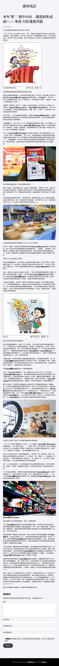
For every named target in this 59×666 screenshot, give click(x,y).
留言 (5, 602)
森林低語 (29, 6)
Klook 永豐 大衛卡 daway (32, 125)
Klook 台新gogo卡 (41, 115)
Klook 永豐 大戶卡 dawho (18, 97)
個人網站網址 (7, 632)
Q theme (44, 662)
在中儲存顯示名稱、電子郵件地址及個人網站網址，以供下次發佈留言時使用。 (30, 640)
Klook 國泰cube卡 (20, 276)
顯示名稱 (6, 619)
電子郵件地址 (8, 626)
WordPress (30, 662)
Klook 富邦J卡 (34, 351)
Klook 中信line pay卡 (16, 107)
